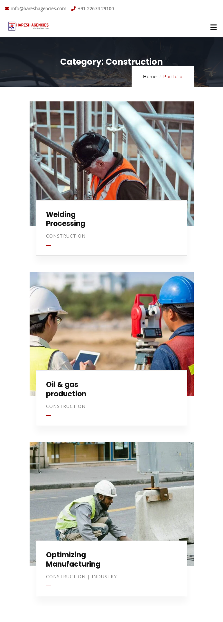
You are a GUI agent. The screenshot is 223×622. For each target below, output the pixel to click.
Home (150, 76)
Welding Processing (65, 219)
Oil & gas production (66, 389)
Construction (66, 236)
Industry (104, 576)
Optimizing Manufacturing (73, 559)
